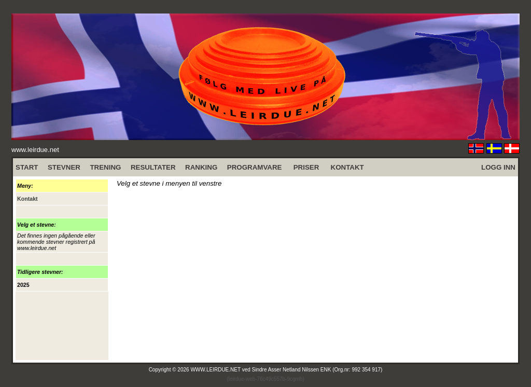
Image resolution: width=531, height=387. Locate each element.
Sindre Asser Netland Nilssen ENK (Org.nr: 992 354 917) (317, 369)
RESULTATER (153, 167)
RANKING (201, 167)
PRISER (306, 167)
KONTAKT (347, 167)
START (27, 167)
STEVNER (64, 167)
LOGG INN (498, 167)
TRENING (105, 167)
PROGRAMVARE (254, 167)
